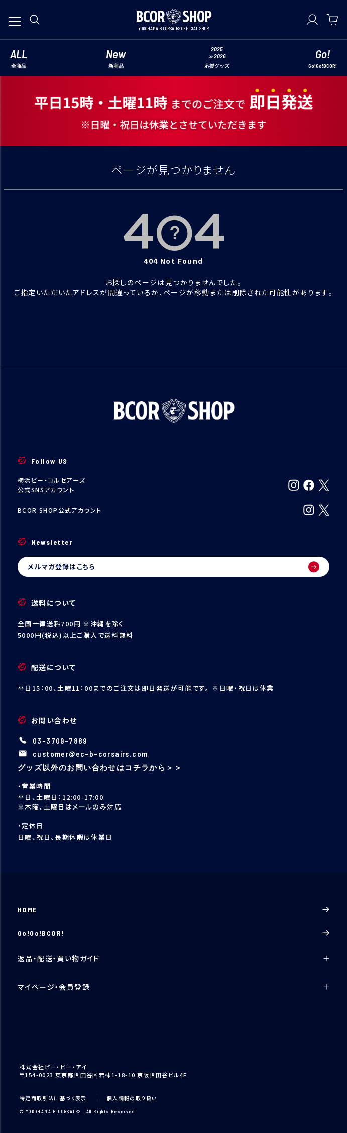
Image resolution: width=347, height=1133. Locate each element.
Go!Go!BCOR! (173, 933)
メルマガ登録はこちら (173, 566)
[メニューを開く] (15, 16)
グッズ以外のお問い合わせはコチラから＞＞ (100, 767)
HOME (173, 909)
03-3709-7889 (60, 740)
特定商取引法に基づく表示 (53, 1098)
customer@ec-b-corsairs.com (90, 753)
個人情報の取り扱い (132, 1098)
